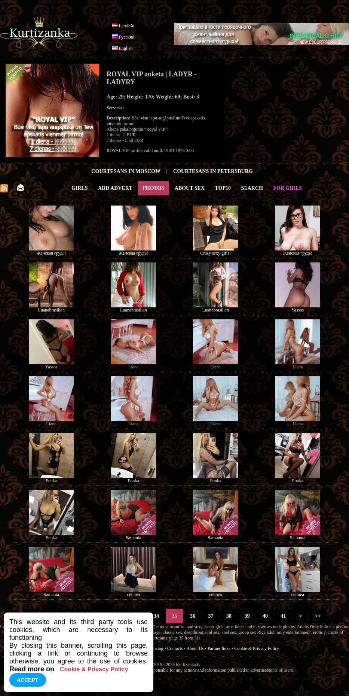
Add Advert (115, 188)
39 (247, 616)
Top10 (223, 188)
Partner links (219, 648)
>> (317, 616)
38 (229, 616)
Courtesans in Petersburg (213, 171)
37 (211, 616)
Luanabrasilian (51, 310)
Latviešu (126, 25)
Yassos (297, 310)
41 (283, 616)
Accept (28, 680)
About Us (194, 648)
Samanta (133, 537)
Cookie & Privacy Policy (256, 648)
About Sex (190, 188)
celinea (133, 594)
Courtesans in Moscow (125, 171)
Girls (79, 188)
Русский (127, 37)
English (126, 48)
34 (156, 616)
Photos (153, 188)
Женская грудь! (51, 253)
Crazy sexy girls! (215, 253)
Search (252, 188)
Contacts (175, 648)
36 (193, 616)
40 (265, 616)
